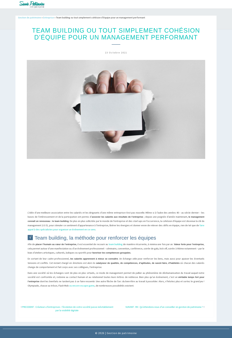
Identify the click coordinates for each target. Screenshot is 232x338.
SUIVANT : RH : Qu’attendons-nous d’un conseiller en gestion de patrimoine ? (164, 306)
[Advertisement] (116, 187)
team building (116, 244)
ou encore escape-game (82, 285)
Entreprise (48, 17)
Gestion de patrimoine (29, 17)
